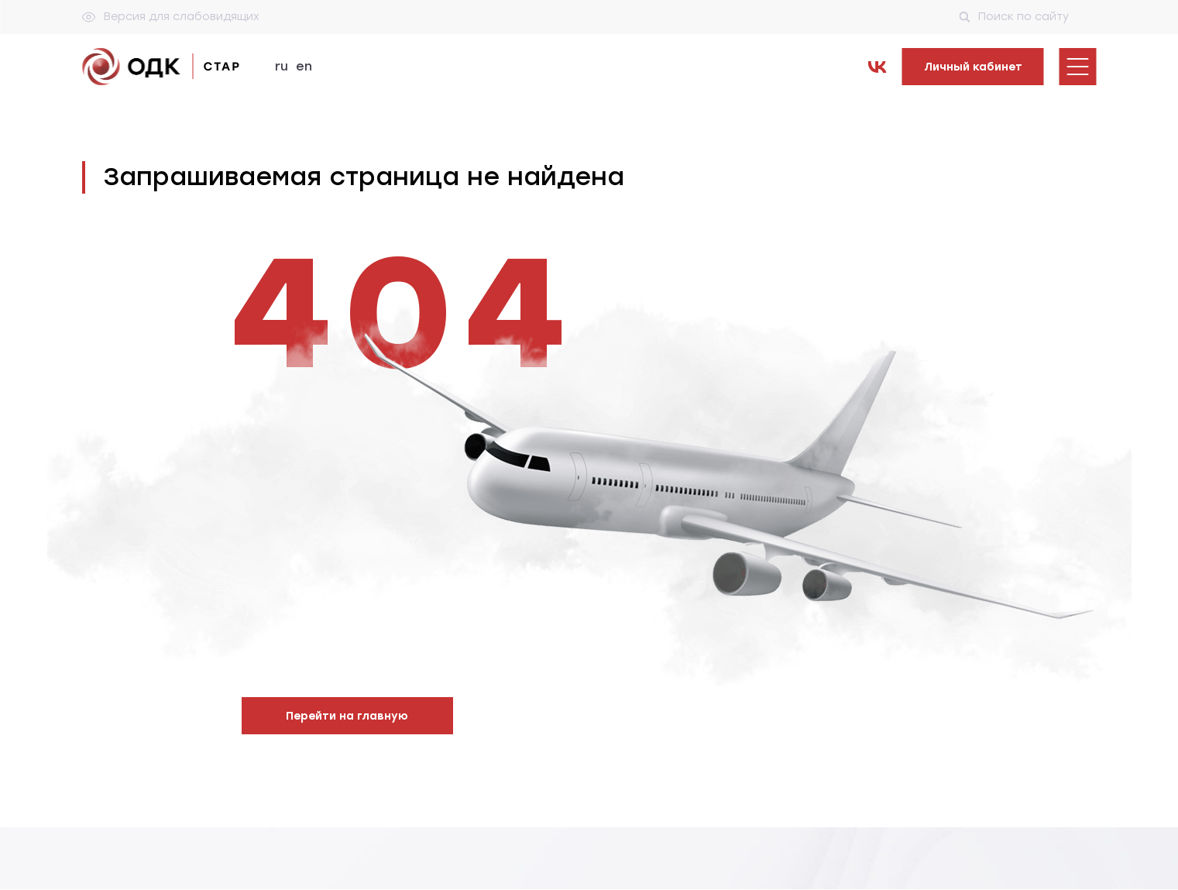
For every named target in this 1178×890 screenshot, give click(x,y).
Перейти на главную (347, 716)
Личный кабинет (973, 67)
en (304, 66)
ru (281, 66)
